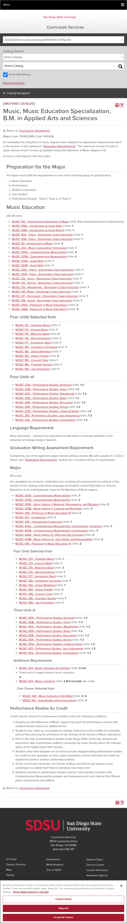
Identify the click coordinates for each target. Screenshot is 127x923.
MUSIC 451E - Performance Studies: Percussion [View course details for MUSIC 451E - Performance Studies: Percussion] (48, 635)
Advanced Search (14, 83)
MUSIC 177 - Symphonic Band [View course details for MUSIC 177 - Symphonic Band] (33, 342)
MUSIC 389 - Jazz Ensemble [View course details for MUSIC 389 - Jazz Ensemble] (36, 602)
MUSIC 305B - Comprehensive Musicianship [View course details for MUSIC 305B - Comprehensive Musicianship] (42, 500)
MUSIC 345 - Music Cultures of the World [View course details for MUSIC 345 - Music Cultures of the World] (47, 696)
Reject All (63, 909)
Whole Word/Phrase (20, 74)
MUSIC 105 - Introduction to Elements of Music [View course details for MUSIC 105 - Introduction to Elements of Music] (40, 221)
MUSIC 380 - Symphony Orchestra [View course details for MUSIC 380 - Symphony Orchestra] (40, 581)
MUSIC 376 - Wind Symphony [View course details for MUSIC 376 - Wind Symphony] (37, 572)
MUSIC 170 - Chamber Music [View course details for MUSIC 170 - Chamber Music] (32, 325)
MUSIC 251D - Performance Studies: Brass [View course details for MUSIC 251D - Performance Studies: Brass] (41, 398)
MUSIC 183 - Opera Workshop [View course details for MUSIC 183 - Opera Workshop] (33, 351)
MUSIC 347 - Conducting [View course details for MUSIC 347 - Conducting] (30, 517)
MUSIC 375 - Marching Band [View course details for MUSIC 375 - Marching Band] (36, 568)
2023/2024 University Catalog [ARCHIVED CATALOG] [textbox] (37, 40)
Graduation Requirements (59, 146)
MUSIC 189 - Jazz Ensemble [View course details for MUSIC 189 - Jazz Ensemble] (32, 369)
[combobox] (63, 39)
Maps (9, 869)
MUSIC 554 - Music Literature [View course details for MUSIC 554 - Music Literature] (37, 681)
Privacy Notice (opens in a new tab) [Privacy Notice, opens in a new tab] (31, 892)
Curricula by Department (34, 131)
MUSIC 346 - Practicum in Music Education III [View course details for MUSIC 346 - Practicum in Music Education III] (43, 513)
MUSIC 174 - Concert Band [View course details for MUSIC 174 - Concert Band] (31, 329)
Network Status (94, 859)
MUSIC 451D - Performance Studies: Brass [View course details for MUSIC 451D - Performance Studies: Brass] (44, 631)
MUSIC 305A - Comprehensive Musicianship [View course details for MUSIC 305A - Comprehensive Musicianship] (42, 495)
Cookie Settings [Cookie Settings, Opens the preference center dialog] (63, 900)
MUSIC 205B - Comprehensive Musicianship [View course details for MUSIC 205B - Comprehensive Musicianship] (39, 256)
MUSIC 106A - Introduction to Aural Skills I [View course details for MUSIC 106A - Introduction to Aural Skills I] (38, 226)
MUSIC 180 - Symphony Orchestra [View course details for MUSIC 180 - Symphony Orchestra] (36, 347)
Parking (10, 875)
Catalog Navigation (18, 93)
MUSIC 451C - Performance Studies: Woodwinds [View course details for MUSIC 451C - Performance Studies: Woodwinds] (48, 626)
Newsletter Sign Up (97, 875)
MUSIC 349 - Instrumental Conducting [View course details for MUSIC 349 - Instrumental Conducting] (38, 522)
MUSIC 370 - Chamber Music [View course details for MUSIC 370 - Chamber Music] (36, 559)
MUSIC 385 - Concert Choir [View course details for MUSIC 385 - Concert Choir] (36, 594)
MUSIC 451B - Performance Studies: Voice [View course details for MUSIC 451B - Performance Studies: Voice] (44, 622)
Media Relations (55, 864)
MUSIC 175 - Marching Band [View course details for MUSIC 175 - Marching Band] (32, 334)
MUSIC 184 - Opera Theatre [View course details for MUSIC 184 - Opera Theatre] (32, 356)
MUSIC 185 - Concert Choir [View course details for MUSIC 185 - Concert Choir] (31, 360)
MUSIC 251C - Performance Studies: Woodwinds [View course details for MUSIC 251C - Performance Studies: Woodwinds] (44, 393)
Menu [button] (6, 4)
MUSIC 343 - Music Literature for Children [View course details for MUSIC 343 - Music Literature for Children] (44, 668)
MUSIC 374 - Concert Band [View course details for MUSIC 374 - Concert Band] (35, 563)
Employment (53, 859)
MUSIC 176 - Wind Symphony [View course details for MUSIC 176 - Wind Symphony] (33, 338)
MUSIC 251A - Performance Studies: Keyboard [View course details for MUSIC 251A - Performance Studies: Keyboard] (43, 385)
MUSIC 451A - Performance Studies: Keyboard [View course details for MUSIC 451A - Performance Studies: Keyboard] (47, 618)
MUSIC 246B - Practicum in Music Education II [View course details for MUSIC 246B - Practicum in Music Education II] (40, 309)
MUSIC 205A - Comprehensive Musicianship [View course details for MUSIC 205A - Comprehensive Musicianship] (39, 252)
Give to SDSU (53, 869)
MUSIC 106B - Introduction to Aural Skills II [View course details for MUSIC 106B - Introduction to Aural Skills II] (38, 230)
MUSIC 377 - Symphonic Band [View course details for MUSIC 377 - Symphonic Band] (37, 576)
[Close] (121, 886)
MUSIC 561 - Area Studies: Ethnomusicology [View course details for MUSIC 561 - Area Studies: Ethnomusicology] (49, 700)
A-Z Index (11, 859)
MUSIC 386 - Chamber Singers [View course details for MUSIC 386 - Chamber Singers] (37, 598)
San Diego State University (59, 17)
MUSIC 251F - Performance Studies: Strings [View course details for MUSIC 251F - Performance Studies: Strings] (41, 407)
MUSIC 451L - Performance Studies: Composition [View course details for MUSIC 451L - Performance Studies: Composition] (49, 653)
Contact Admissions (97, 870)
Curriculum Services (65, 27)
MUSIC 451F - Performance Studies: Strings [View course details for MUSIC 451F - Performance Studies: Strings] (45, 640)
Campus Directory (16, 864)
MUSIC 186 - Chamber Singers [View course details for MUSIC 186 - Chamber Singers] (33, 364)
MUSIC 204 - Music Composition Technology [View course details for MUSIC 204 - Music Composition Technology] (39, 248)
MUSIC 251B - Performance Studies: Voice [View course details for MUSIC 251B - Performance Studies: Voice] (41, 389)
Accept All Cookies (63, 918)
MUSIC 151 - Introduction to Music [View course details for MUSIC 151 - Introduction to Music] (32, 243)
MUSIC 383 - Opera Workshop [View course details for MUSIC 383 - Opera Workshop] (37, 585)
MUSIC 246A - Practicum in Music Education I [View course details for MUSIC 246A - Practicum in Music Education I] (40, 305)
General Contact (95, 864)
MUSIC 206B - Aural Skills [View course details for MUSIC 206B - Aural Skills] (28, 265)
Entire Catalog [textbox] (13, 57)
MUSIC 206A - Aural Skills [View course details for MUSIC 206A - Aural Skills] (28, 261)
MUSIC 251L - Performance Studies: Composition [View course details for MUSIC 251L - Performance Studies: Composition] (45, 420)
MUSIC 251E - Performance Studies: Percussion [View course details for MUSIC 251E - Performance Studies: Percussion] (44, 402)
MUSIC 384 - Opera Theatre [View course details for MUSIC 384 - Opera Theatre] (36, 589)
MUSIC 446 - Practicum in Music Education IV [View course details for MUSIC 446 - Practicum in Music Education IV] (43, 544)
